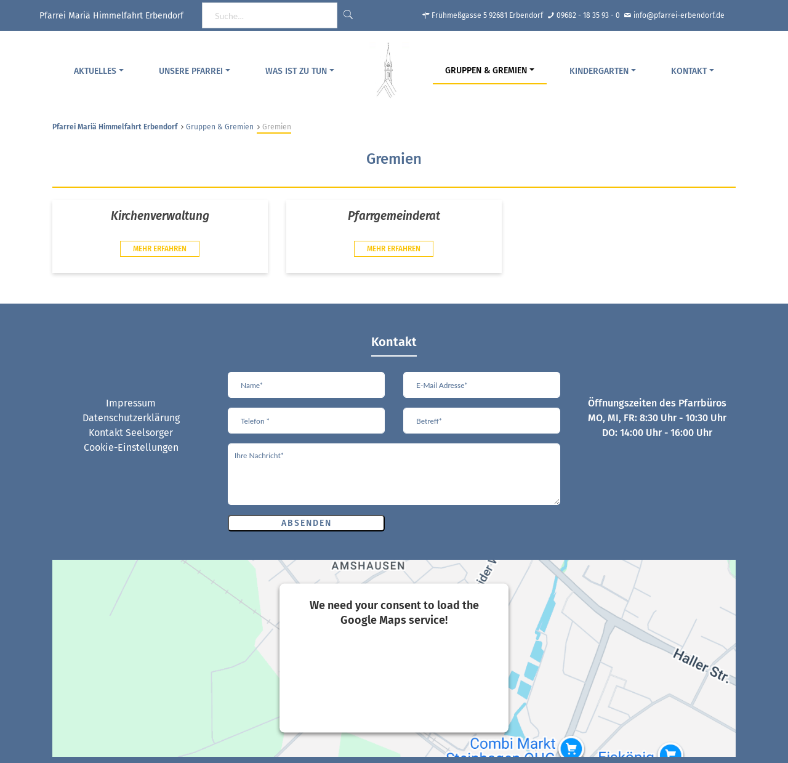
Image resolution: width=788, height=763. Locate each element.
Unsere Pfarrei (191, 71)
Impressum (131, 403)
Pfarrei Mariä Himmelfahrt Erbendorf (114, 127)
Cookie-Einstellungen (131, 447)
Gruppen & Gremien (486, 70)
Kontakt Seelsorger (131, 432)
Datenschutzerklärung (131, 418)
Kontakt (689, 71)
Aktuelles (95, 71)
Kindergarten (599, 71)
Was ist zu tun (296, 71)
